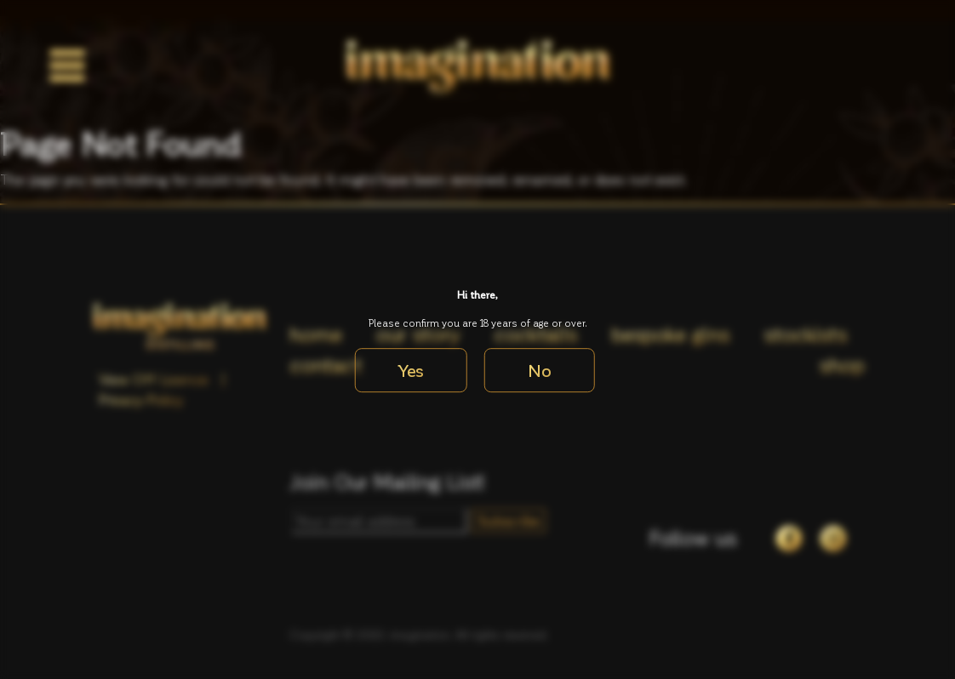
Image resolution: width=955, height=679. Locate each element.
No (540, 370)
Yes (411, 370)
